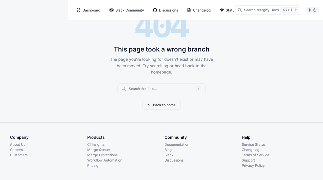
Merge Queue (98, 150)
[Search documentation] (162, 89)
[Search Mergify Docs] (268, 10)
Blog (168, 150)
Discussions (174, 160)
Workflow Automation (104, 160)
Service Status (254, 144)
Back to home (162, 105)
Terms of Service (255, 155)
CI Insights (95, 144)
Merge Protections (102, 155)
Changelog (251, 150)
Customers (19, 155)
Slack (169, 155)
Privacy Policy (253, 165)
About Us (17, 144)
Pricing (92, 165)
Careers (16, 150)
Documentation (176, 144)
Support (248, 160)
